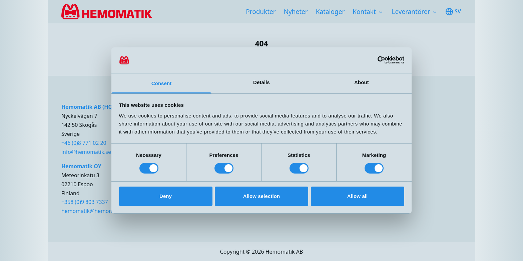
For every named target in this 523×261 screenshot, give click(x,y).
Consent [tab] (161, 83)
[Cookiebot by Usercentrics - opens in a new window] (375, 60)
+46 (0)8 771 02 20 (83, 143)
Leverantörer (411, 11)
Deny (165, 196)
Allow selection (261, 196)
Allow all (357, 196)
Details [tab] (261, 82)
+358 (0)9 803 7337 (84, 202)
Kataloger (330, 11)
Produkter (261, 11)
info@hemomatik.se (86, 152)
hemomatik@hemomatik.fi (94, 211)
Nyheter (296, 11)
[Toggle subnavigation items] (380, 12)
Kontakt (364, 11)
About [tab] (361, 82)
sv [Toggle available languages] (453, 12)
